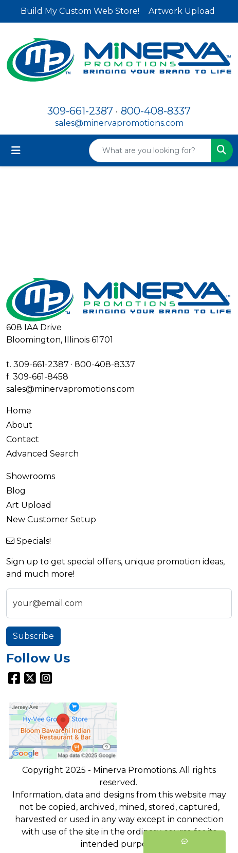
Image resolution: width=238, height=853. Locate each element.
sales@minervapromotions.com (119, 123)
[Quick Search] (150, 150)
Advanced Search (42, 454)
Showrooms (30, 476)
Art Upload (28, 505)
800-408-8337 (156, 111)
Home (18, 410)
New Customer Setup (51, 519)
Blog (16, 491)
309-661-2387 (80, 111)
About (19, 425)
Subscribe (33, 636)
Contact (22, 439)
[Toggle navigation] (16, 150)
